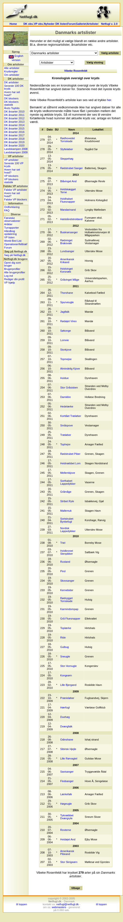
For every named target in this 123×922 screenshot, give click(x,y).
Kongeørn (66, 675)
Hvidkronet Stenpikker (66, 552)
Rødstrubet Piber (70, 453)
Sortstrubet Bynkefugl (66, 520)
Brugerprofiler (12, 268)
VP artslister (11, 159)
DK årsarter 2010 (14, 111)
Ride (63, 637)
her (109, 100)
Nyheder (49, 23)
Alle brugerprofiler (14, 272)
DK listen (61, 23)
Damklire (65, 397)
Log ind (8, 275)
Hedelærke (66, 406)
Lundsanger (67, 251)
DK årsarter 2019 (14, 142)
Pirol (63, 571)
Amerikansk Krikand (67, 261)
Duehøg (65, 716)
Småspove (66, 425)
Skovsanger (67, 580)
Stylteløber (66, 149)
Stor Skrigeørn (68, 862)
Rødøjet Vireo (68, 321)
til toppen (21, 904)
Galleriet (81, 23)
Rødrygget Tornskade (66, 600)
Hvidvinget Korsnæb (66, 270)
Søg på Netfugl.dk (14, 255)
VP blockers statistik (11, 181)
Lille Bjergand (68, 684)
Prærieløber (67, 698)
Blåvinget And (68, 181)
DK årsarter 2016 (14, 131)
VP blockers (11, 175)
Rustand (65, 561)
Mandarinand (68, 209)
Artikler (8, 224)
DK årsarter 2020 (14, 145)
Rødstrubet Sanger (71, 168)
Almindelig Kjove (70, 368)
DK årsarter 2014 (14, 125)
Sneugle (65, 656)
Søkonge (65, 330)
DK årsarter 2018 (14, 138)
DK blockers (11, 98)
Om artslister (11, 74)
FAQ (6, 210)
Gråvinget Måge (69, 279)
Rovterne (65, 829)
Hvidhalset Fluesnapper (67, 200)
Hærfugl (65, 707)
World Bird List (12, 240)
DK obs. (29, 23)
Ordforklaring (12, 207)
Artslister (92, 23)
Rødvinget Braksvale (66, 242)
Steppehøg (66, 158)
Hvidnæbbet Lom (70, 463)
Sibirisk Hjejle (68, 749)
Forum (71, 23)
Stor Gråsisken (69, 387)
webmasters (59, 907)
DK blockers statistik (11, 103)
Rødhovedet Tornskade (67, 140)
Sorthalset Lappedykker (67, 482)
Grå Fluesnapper (70, 618)
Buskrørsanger (69, 232)
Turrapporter (11, 227)
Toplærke (65, 628)
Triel (62, 542)
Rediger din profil (14, 279)
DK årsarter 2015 (14, 128)
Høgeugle (66, 803)
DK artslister (11, 82)
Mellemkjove (67, 472)
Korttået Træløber (70, 415)
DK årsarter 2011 (14, 114)
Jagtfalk (64, 311)
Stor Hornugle (68, 665)
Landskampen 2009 (16, 152)
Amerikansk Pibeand (67, 852)
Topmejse (66, 359)
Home (13, 23)
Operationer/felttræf (15, 244)
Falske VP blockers (15, 199)
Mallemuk (66, 510)
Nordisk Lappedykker (67, 530)
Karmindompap (69, 609)
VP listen (9, 237)
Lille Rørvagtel (68, 758)
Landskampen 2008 (16, 148)
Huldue (64, 378)
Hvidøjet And (67, 839)
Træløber (65, 434)
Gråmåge (65, 491)
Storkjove (65, 349)
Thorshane (66, 292)
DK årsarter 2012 (14, 118)
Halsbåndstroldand (71, 219)
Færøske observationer (12, 219)
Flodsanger (67, 781)
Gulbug (64, 647)
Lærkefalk (66, 794)
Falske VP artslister (15, 189)
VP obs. (38, 23)
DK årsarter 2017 (14, 135)
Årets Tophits (11, 108)
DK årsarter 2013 (14, 121)
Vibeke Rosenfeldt (75, 70)
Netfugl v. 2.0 (109, 23)
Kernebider (66, 590)
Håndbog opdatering (10, 232)
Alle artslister (11, 68)
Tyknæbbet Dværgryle (66, 817)
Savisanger (67, 771)
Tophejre (65, 444)
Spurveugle (67, 302)
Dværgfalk (66, 726)
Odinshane (66, 739)
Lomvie (64, 340)
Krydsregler (11, 71)
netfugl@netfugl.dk (67, 904)
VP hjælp (9, 282)
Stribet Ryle (67, 501)
